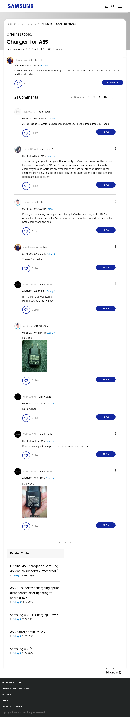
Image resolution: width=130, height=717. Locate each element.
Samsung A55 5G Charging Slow (33, 615)
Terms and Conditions (15, 688)
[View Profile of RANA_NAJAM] (30, 149)
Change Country (12, 706)
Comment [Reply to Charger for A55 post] (112, 82)
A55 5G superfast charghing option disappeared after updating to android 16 (35, 593)
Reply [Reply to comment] (106, 131)
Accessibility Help (13, 682)
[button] (118, 59)
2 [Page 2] (94, 97)
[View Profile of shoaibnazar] (21, 60)
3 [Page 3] (99, 97)
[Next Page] (109, 97)
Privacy (6, 694)
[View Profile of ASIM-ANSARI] (30, 284)
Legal (5, 700)
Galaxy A (43, 65)
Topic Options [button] (117, 32)
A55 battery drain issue (26, 632)
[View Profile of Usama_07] (28, 202)
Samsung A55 (20, 649)
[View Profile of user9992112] (29, 112)
